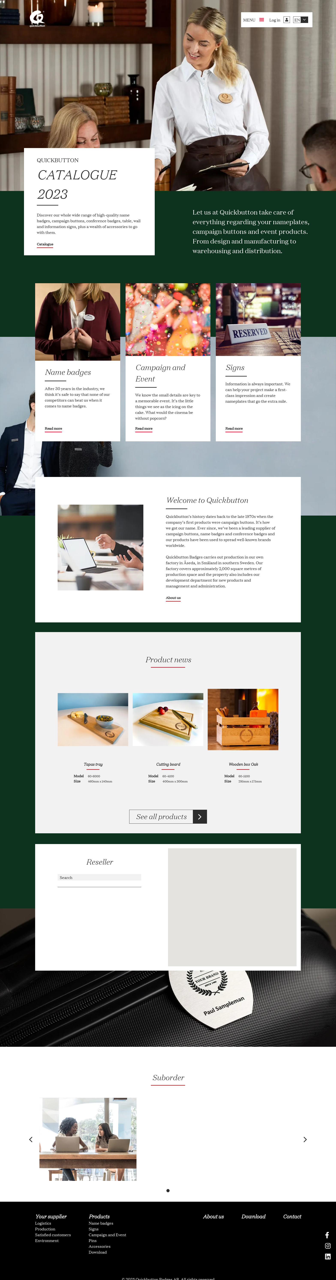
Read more (53, 428)
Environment (47, 1230)
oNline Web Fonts (168, 1276)
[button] (34, 1135)
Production (45, 1218)
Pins (93, 1230)
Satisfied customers (53, 1224)
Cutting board (168, 764)
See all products (161, 816)
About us (173, 597)
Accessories (100, 1236)
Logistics (43, 1213)
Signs (94, 1218)
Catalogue (45, 244)
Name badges (101, 1213)
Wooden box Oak (243, 764)
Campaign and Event (107, 1224)
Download (98, 1242)
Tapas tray (92, 764)
